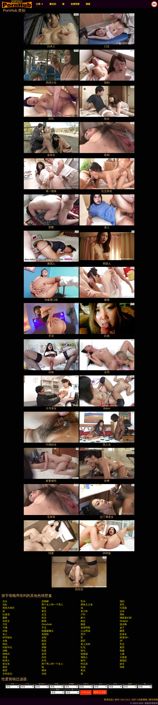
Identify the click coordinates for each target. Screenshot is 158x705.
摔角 (122, 667)
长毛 (44, 660)
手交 (44, 627)
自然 (44, 673)
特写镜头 (7, 637)
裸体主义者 (87, 604)
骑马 (83, 650)
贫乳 (122, 604)
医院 (44, 640)
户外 (83, 614)
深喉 (5, 650)
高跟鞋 (45, 634)
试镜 (5, 631)
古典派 (123, 657)
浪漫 (5, 657)
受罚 (83, 634)
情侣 (5, 644)
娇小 (83, 617)
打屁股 (123, 608)
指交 (44, 608)
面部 (5, 670)
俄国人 (84, 657)
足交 (44, 614)
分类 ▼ (39, 4)
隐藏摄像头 (48, 631)
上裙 (122, 654)
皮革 (44, 654)
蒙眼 (5, 617)
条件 (117, 699)
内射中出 (7, 647)
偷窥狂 (123, 660)
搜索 (88, 4)
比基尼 (6, 614)
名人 (5, 634)
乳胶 (44, 650)
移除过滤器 (100, 692)
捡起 (83, 621)
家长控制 (153, 699)
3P (121, 640)
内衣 (44, 657)
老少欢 (84, 611)
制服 (122, 650)
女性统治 (7, 673)
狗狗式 (6, 654)
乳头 (83, 601)
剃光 (83, 670)
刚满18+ (124, 637)
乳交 (122, 644)
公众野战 (85, 631)
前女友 (6, 664)
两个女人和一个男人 (52, 604)
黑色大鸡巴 (9, 608)
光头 (5, 601)
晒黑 (122, 631)
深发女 (6, 621)
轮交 (44, 617)
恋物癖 (45, 601)
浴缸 (5, 604)
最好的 (52, 4)
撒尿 (83, 624)
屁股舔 (84, 654)
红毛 (83, 647)
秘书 (83, 660)
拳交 (44, 611)
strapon (124, 621)
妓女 (122, 664)
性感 (83, 667)
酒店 (44, 644)
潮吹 (122, 614)
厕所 (122, 647)
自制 (44, 637)
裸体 (44, 670)
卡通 (5, 627)
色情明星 (75, 4)
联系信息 (108, 699)
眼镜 (44, 621)
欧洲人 (6, 660)
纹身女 (123, 634)
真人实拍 (85, 644)
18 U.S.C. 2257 (128, 699)
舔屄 (83, 640)
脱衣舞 (123, 624)
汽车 (5, 624)
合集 (5, 640)
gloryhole (47, 624)
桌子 (122, 627)
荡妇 (122, 601)
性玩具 (84, 664)
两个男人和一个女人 (52, 664)
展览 (5, 667)
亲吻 (44, 647)
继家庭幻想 (126, 617)
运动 (122, 611)
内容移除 (142, 699)
